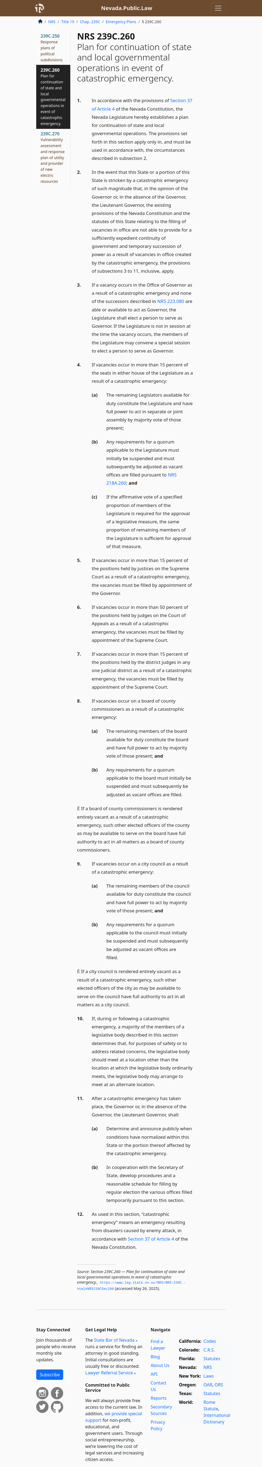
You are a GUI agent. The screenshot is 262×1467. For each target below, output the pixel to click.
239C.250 (52, 47)
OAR (207, 1385)
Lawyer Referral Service (109, 1373)
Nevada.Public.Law (126, 8)
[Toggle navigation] (218, 8)
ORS (219, 1385)
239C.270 (53, 157)
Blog (155, 1357)
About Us (160, 1365)
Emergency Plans (121, 21)
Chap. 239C (90, 21)
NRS (52, 21)
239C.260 (53, 96)
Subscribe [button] (50, 1375)
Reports (159, 1398)
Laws (208, 1376)
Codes (209, 1341)
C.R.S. (209, 1350)
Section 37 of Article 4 (151, 1239)
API (154, 1374)
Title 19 (67, 21)
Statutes (211, 1359)
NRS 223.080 (170, 301)
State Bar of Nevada (114, 1340)
